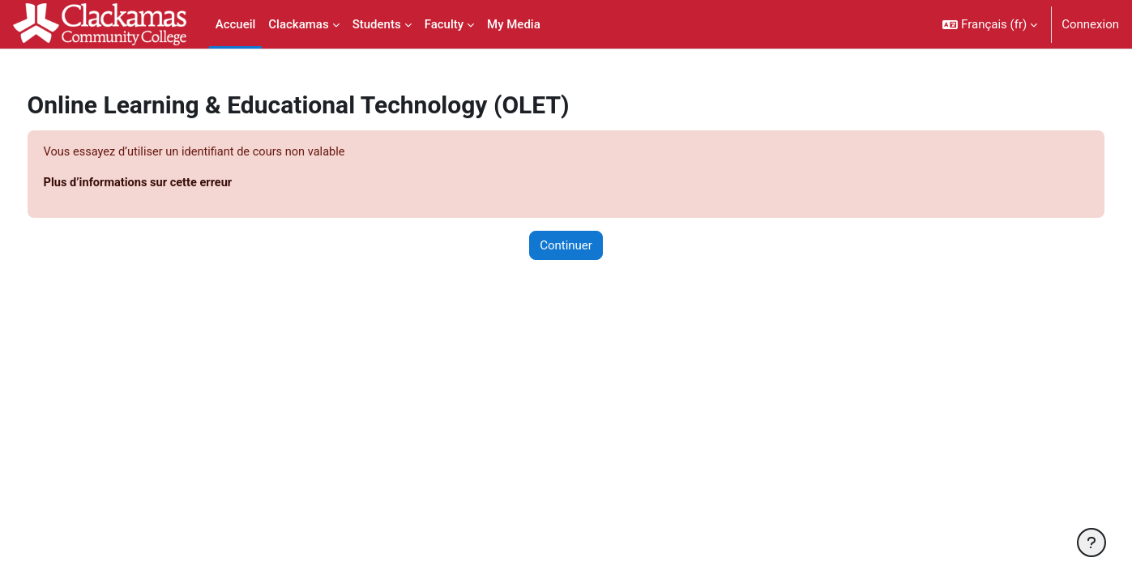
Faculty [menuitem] (444, 24)
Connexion (1090, 24)
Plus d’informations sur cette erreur (171, 184)
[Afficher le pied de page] (1091, 542)
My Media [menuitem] (513, 24)
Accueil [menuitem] (236, 24)
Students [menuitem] (376, 24)
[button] (990, 24)
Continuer (566, 246)
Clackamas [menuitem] (298, 24)
